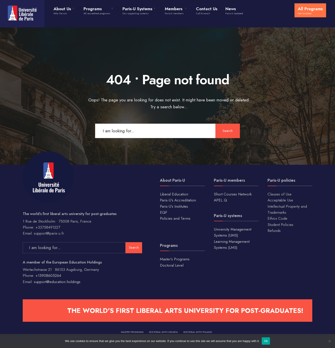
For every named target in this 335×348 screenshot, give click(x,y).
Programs (97, 10)
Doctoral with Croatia (163, 332)
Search (228, 130)
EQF (163, 212)
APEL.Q (220, 200)
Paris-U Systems (137, 10)
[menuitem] (66, 10)
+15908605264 (48, 275)
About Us (62, 10)
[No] (329, 341)
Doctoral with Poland (197, 332)
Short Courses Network (233, 194)
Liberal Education (174, 194)
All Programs (310, 10)
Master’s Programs (175, 259)
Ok (266, 341)
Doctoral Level (172, 265)
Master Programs (132, 332)
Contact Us (206, 10)
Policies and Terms (175, 218)
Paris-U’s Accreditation (178, 200)
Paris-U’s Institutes (174, 206)
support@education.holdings (57, 281)
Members (174, 10)
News (234, 10)
